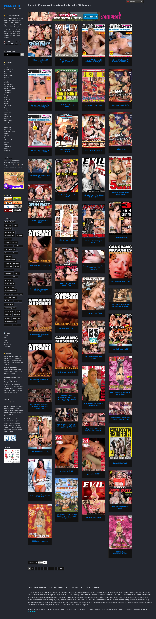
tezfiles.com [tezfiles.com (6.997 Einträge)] (16, 318)
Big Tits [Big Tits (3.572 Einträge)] (12, 222)
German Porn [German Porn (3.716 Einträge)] (9, 270)
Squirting (6, 144)
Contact (6, 335)
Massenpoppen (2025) (66, 328)
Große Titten (7, 105)
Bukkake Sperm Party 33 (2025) (120, 507)
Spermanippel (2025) (93, 474)
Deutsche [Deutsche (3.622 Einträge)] (8, 239)
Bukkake (6, 82)
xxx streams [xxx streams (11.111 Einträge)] (17, 325)
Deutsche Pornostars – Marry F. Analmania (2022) (93, 404)
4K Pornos (7, 65)
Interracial (7, 118)
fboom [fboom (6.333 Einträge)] (15, 253)
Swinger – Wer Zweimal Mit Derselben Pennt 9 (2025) (40, 151)
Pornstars (6, 135)
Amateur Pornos (8, 69)
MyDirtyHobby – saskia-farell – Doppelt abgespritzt (40, 290)
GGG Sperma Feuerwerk (40, 541)
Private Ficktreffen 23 (120, 463)
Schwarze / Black (9, 140)
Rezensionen (7, 344)
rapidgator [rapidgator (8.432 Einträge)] (18, 301)
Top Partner (7, 346)
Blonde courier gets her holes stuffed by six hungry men (120, 305)
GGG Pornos (7, 101)
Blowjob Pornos (8, 80)
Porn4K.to (12, 6)
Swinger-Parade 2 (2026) (66, 240)
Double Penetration (9, 86)
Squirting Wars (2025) (93, 517)
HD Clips (6, 110)
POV (5, 138)
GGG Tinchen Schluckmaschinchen (120, 552)
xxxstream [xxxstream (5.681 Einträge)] (8, 325)
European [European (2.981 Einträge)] (8, 253)
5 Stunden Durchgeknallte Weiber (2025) (120, 193)
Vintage (6, 148)
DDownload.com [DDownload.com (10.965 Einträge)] (9, 232)
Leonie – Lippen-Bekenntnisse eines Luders (40, 496)
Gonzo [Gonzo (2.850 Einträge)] (17, 273)
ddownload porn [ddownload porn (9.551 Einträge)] (9, 235)
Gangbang (7, 97)
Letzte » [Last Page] (61, 568)
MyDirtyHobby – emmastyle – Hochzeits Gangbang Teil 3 (120, 418)
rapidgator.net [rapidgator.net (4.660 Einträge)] (9, 304)
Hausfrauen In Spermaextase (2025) (39, 380)
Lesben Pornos (8, 123)
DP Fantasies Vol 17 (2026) (93, 313)
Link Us (6, 342)
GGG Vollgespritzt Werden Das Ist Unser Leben (120, 393)
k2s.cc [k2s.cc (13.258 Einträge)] (15, 277)
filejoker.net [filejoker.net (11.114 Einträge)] (8, 266)
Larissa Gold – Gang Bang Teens (93, 106)
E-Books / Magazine (9, 88)
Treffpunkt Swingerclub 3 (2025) (66, 195)
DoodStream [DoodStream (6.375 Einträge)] (18, 246)
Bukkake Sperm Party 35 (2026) (40, 221)
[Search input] (11, 54)
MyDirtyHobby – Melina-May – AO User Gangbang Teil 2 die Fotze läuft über (67, 426)
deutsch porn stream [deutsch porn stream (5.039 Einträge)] (11, 242)
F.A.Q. (5, 340)
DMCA (5, 338)
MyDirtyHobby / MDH (9, 131)
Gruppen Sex (7, 108)
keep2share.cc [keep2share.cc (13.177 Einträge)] (9, 283)
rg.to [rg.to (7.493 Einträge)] (18, 311)
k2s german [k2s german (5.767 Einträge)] (8, 280)
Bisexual (6, 78)
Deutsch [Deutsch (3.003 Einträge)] (19, 235)
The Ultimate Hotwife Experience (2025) (67, 61)
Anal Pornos (7, 71)
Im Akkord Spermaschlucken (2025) (39, 335)
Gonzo (6, 103)
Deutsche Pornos (9, 84)
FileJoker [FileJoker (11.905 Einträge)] (16, 263)
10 (49, 568)
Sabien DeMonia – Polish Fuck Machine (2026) (94, 196)
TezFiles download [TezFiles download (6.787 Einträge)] (10, 321)
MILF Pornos (7, 129)
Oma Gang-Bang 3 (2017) (120, 105)
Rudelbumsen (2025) (67, 471)
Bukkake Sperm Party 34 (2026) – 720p (67, 284)
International (7, 116)
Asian (5, 73)
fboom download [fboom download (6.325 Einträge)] (10, 259)
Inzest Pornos (8, 120)
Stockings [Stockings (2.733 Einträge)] (8, 314)
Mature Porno (7, 127)
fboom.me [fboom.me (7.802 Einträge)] (8, 256)
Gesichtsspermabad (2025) (67, 372)
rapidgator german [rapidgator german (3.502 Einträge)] (10, 308)
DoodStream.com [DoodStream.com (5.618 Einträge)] (10, 249)
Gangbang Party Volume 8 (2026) (93, 357)
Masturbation (7, 125)
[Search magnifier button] (22, 54)
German (131, 1)
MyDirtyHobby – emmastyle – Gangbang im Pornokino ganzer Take (40, 406)
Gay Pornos (7, 99)
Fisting (6, 95)
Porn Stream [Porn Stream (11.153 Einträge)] (8, 301)
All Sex (6, 67)
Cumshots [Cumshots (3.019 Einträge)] (8, 225)
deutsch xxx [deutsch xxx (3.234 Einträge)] (8, 246)
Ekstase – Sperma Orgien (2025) (93, 241)
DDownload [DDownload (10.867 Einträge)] (8, 228)
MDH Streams (10, 367)
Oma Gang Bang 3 (120, 149)
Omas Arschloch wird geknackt (67, 150)
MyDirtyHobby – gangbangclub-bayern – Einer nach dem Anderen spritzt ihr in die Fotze (66, 398)
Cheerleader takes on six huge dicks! (40, 176)
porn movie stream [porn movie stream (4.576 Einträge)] (10, 290)
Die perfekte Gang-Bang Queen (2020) (67, 105)
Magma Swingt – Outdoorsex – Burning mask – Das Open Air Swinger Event (67, 516)
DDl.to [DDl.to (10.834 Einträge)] (15, 225)
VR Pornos (7, 150)
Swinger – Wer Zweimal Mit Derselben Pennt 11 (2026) (40, 106)
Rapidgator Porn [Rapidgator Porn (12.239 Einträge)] (9, 311)
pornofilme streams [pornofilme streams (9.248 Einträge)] (11, 297)
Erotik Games (7, 90)
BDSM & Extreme (8, 75)
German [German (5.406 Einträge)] (17, 266)
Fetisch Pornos (8, 93)
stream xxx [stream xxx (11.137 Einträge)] (17, 314)
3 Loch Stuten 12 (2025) (120, 238)
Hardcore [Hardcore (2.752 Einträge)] (8, 277)
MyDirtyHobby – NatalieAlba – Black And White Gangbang (93, 429)
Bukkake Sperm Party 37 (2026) (40, 61)
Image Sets (7, 114)
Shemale (6, 142)
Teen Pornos (7, 146)
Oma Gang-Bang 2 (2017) (93, 150)
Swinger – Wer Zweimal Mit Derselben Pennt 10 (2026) (120, 61)
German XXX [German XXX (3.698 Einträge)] (8, 273)
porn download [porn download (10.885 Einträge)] (9, 287)
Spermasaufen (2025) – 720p (120, 281)
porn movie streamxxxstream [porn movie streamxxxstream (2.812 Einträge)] (13, 294)
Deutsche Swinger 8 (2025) (120, 349)
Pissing (6, 133)
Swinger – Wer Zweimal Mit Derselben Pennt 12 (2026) (93, 61)
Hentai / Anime (8, 112)
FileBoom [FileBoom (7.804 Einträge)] (8, 263)
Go (45, 562)
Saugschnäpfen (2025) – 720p (40, 265)
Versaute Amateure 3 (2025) (40, 451)
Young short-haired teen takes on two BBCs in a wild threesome (93, 267)
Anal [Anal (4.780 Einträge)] (6, 222)
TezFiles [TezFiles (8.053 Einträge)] (7, 318)
